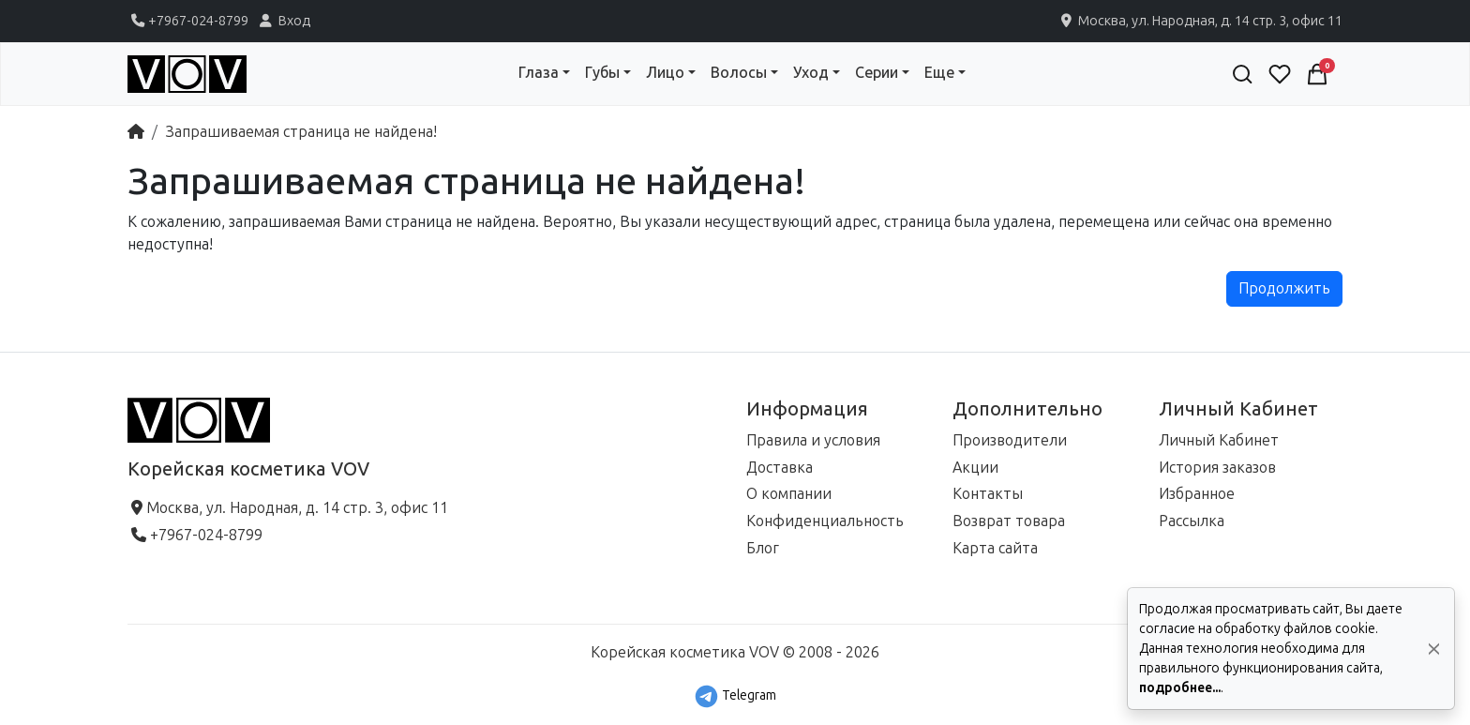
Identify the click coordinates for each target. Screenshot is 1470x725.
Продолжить (1284, 288)
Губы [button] (602, 73)
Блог (762, 548)
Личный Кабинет (1219, 440)
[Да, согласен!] (1434, 648)
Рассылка (1191, 521)
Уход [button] (811, 73)
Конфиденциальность (825, 521)
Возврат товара (1008, 521)
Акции (975, 467)
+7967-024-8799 (188, 20)
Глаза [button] (538, 73)
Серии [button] (876, 73)
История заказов (1217, 467)
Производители (1009, 440)
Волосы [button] (739, 73)
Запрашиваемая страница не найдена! (301, 132)
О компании (789, 494)
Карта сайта (995, 548)
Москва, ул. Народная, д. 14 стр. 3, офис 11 (1200, 20)
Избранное (1197, 494)
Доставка (779, 467)
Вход (283, 20)
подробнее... (1180, 688)
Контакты (987, 494)
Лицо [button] (665, 73)
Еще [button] (939, 73)
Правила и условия (813, 440)
